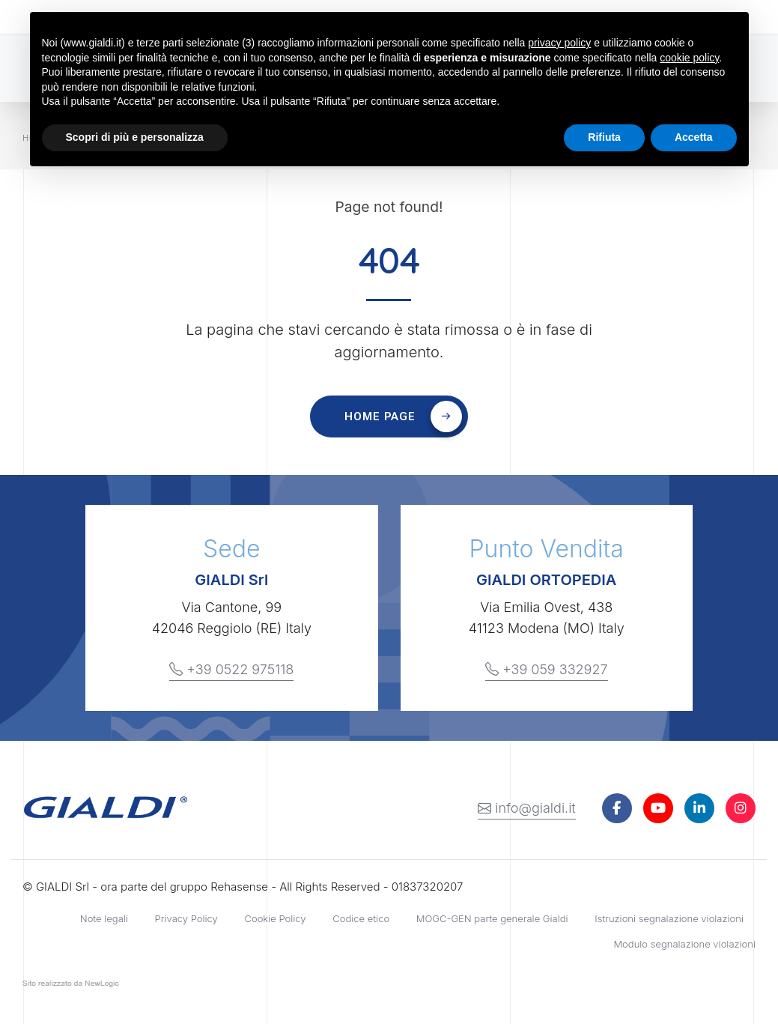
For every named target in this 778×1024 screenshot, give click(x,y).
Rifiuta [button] (604, 137)
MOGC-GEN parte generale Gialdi (492, 918)
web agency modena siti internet (70, 986)
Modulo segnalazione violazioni (684, 944)
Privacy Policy (186, 918)
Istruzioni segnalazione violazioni (669, 918)
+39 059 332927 (546, 669)
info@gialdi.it (527, 808)
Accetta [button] (694, 137)
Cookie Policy (275, 918)
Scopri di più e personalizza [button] (135, 137)
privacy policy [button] (559, 43)
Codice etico (360, 918)
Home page (403, 416)
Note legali (104, 918)
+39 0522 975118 (231, 669)
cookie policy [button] (689, 58)
